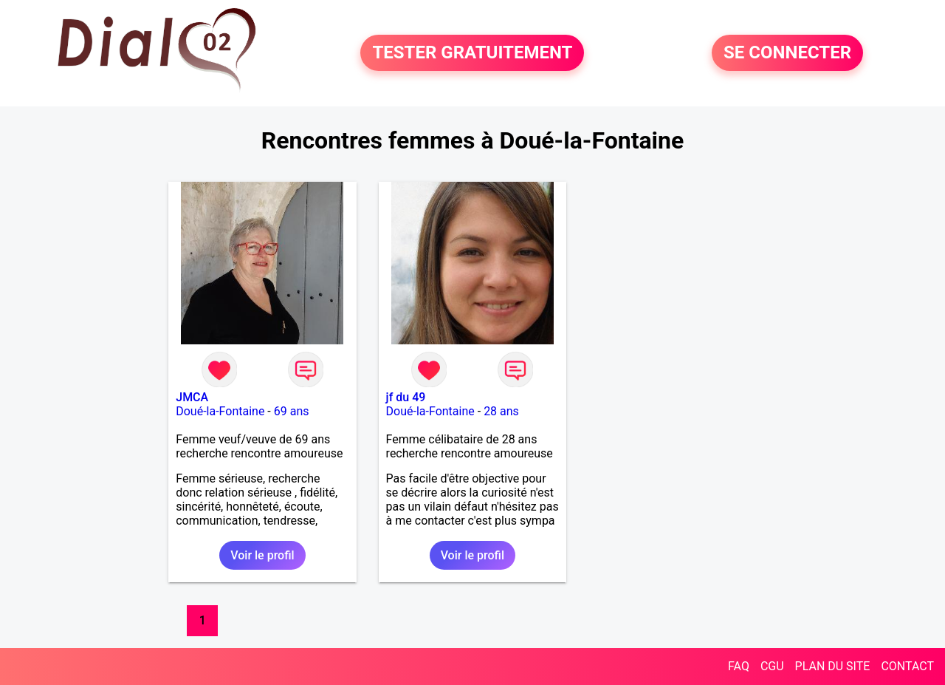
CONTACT (907, 666)
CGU (772, 666)
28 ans (501, 411)
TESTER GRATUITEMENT (472, 53)
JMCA (192, 397)
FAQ (738, 666)
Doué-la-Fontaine (220, 411)
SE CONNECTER (787, 53)
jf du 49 (406, 397)
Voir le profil (262, 555)
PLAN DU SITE (832, 666)
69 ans (291, 411)
